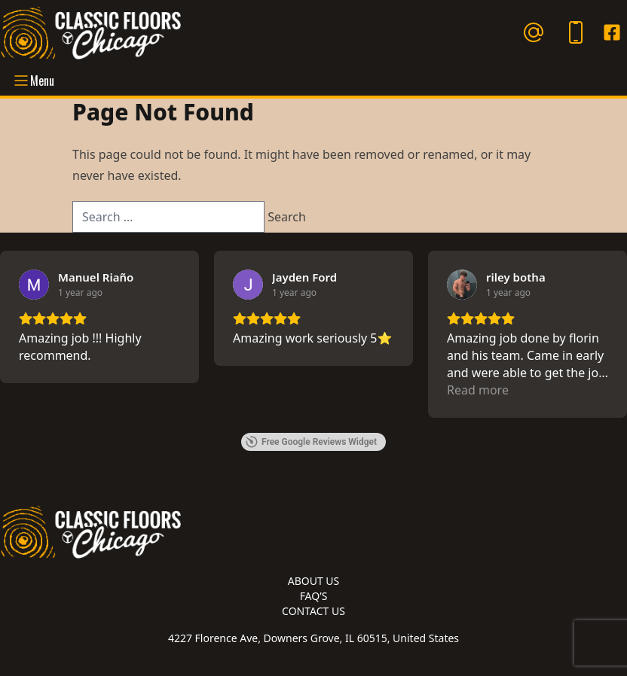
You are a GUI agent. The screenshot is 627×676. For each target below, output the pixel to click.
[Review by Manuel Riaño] (95, 277)
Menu (33, 81)
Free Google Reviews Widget (311, 442)
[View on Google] (34, 284)
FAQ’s (314, 596)
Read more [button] (478, 390)
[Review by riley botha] (516, 277)
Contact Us (313, 611)
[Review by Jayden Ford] (304, 277)
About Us (314, 581)
